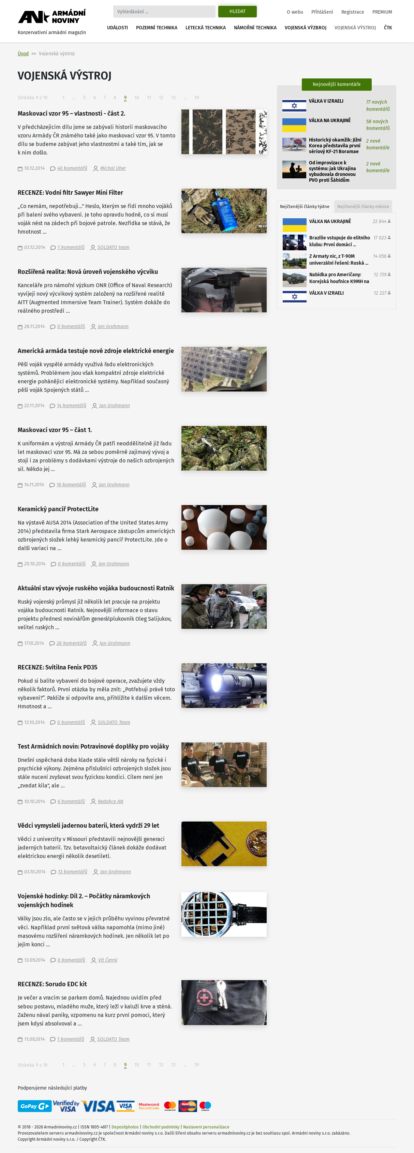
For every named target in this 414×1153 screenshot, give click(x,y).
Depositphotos (125, 1127)
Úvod (23, 54)
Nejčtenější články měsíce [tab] (363, 206)
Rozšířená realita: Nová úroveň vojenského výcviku (88, 272)
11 (149, 98)
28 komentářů (72, 643)
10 (136, 98)
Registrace (352, 12)
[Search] (164, 11)
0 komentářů (71, 326)
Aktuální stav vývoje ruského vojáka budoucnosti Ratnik (96, 588)
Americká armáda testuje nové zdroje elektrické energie (96, 351)
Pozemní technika (156, 28)
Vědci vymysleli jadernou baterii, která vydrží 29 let (88, 825)
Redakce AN (110, 801)
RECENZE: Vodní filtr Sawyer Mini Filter (70, 192)
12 (161, 98)
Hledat (238, 11)
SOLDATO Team (114, 722)
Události (117, 28)
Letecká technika (206, 28)
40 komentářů (72, 168)
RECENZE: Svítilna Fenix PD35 (57, 667)
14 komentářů (71, 406)
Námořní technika (255, 28)
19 (196, 98)
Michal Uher (113, 168)
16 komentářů (71, 485)
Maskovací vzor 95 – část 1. (55, 430)
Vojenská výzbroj (305, 28)
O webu (295, 12)
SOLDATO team (114, 247)
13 (173, 98)
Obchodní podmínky (161, 1127)
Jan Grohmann (113, 326)
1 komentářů (71, 247)
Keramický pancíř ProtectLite (58, 509)
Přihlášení (322, 12)
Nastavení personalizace (206, 1127)
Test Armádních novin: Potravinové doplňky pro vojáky (93, 746)
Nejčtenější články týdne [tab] (304, 206)
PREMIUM (382, 12)
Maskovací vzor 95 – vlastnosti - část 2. (71, 113)
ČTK (388, 28)
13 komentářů (72, 872)
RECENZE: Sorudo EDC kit (52, 984)
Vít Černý (107, 960)
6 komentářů (71, 801)
